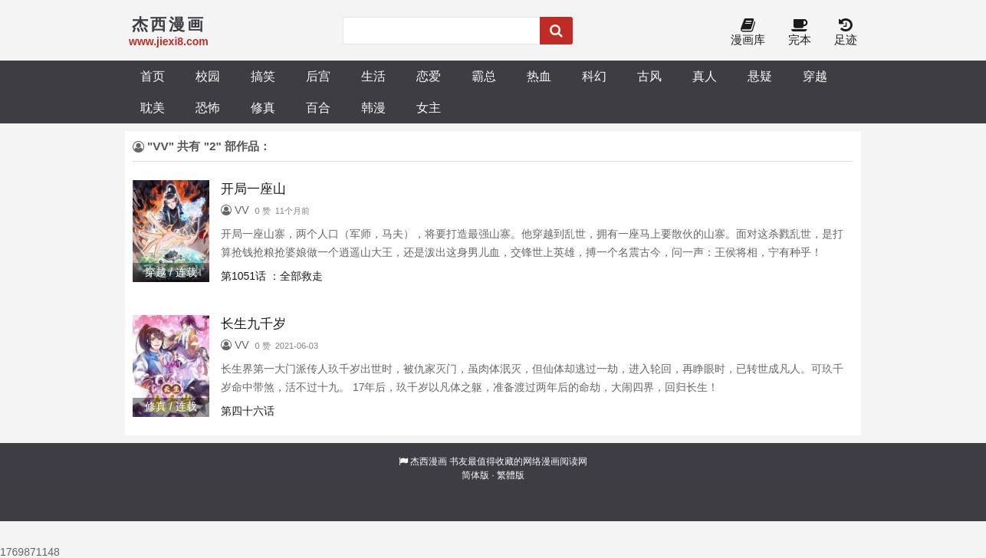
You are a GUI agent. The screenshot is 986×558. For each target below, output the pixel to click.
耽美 (152, 107)
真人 (704, 76)
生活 (373, 76)
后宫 (318, 76)
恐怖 (208, 107)
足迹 (845, 32)
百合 (318, 107)
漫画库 (748, 32)
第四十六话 (247, 411)
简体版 (475, 475)
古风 (649, 76)
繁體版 (510, 475)
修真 (263, 107)
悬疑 (760, 76)
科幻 (594, 76)
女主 (428, 107)
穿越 (815, 76)
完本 (799, 32)
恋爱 (428, 76)
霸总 (484, 76)
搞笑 (263, 76)
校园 (208, 76)
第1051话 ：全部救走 (272, 276)
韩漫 (373, 107)
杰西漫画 (428, 461)
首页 (152, 76)
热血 (539, 76)
